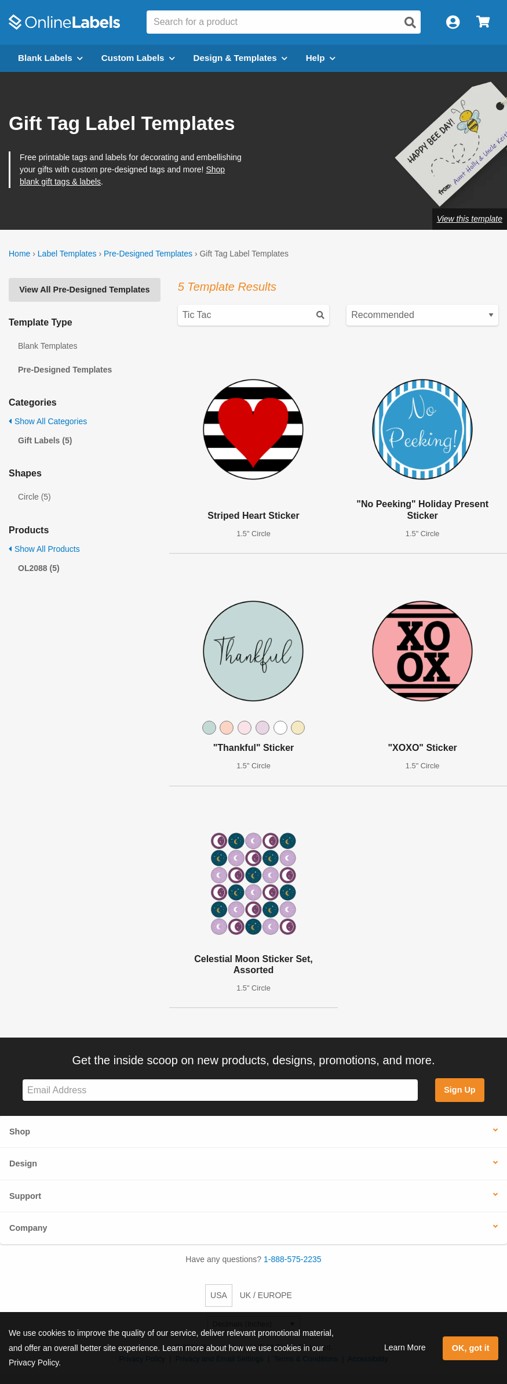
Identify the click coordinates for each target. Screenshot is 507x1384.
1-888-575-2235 (293, 1259)
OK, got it (471, 1348)
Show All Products (44, 549)
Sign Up (459, 1089)
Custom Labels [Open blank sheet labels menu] (138, 58)
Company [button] (28, 1228)
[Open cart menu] (483, 22)
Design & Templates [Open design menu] (240, 58)
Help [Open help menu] (320, 58)
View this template (469, 218)
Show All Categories (48, 421)
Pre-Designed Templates (148, 253)
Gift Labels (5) (45, 440)
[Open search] (410, 22)
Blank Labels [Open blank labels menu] (50, 58)
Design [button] (23, 1163)
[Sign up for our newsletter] (220, 1090)
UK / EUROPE (266, 1295)
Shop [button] (19, 1131)
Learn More (405, 1347)
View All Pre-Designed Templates (84, 289)
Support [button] (25, 1196)
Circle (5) (34, 496)
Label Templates (67, 253)
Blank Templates (47, 345)
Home (19, 253)
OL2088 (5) (39, 568)
